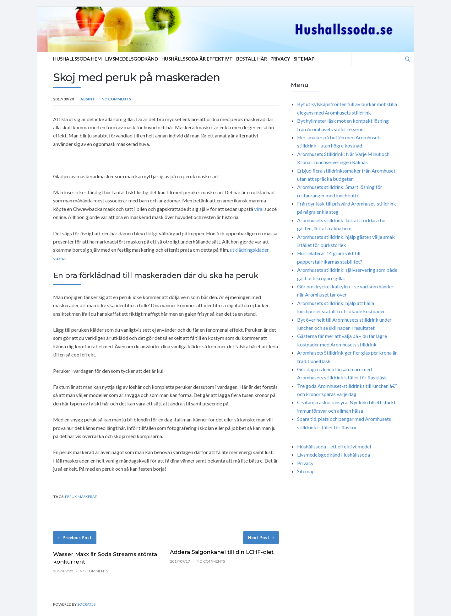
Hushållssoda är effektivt (197, 59)
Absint (87, 99)
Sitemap (304, 59)
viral (259, 209)
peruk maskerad (81, 496)
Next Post (261, 537)
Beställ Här (251, 59)
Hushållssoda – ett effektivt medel (334, 446)
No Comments (116, 99)
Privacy (280, 59)
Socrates (86, 604)
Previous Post (75, 537)
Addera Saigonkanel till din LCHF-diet (222, 552)
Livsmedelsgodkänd (131, 59)
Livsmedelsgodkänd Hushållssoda (333, 455)
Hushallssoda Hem (77, 59)
